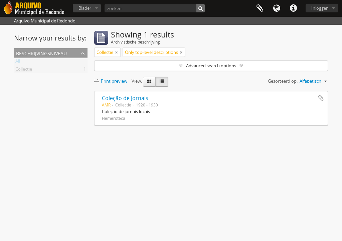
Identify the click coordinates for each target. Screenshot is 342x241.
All (17, 62)
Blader (84, 8)
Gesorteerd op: (283, 81)
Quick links (293, 8)
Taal (276, 8)
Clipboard (259, 8)
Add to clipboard (321, 98)
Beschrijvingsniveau (41, 52)
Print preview (110, 81)
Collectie (23, 70)
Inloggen (320, 8)
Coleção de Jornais (125, 98)
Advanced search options (211, 66)
